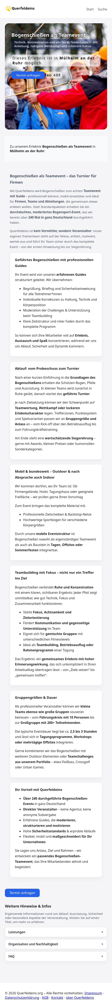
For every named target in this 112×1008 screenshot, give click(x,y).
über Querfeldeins (80, 997)
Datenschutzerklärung (22, 997)
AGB (45, 997)
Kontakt (57, 997)
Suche (102, 9)
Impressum (93, 993)
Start (90, 9)
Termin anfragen (28, 75)
